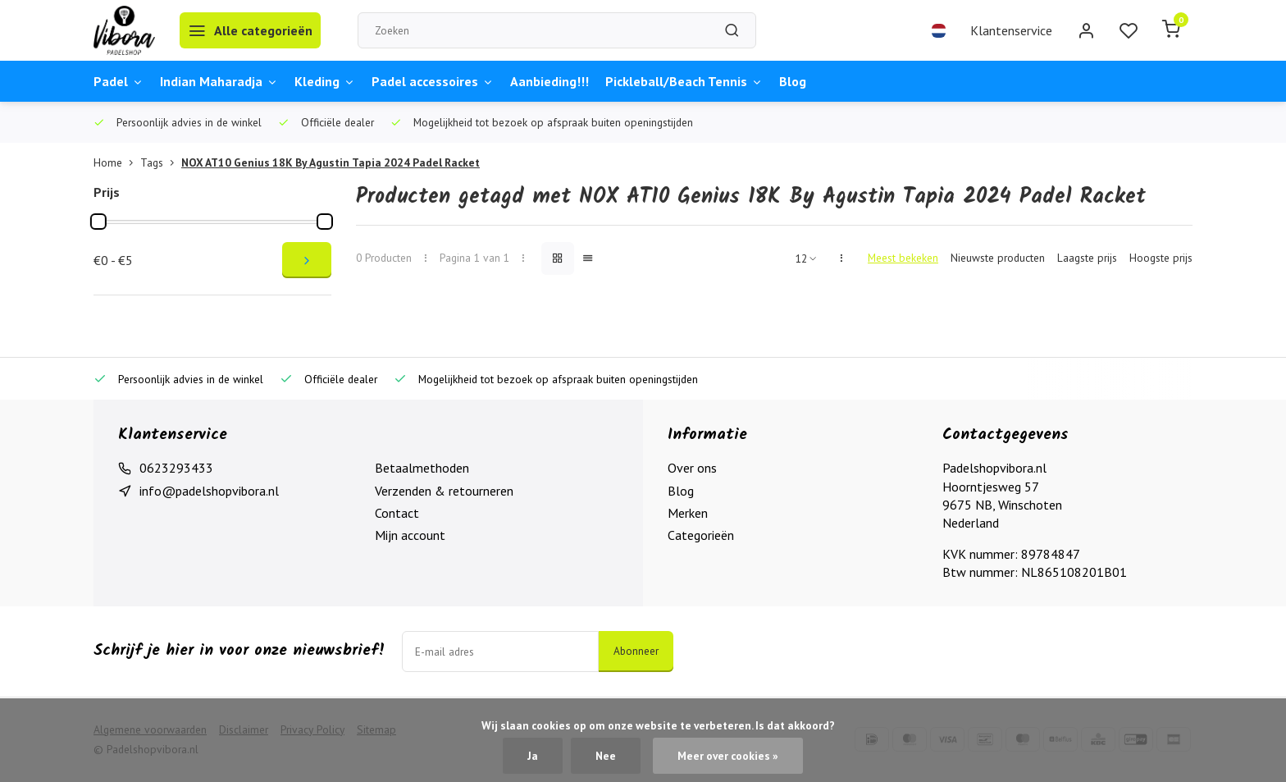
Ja (532, 755)
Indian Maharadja (219, 81)
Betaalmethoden (422, 468)
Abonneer (636, 650)
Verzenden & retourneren (444, 490)
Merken (688, 513)
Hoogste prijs (1161, 257)
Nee (605, 755)
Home (116, 162)
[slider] (98, 221)
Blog (792, 81)
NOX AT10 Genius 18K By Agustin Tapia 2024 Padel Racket (330, 162)
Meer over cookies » (727, 755)
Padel (118, 81)
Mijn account (410, 535)
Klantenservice (1011, 30)
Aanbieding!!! (549, 81)
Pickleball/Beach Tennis (684, 81)
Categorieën (701, 535)
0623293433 (176, 468)
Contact (397, 513)
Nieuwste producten (998, 257)
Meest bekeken (903, 257)
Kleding (324, 81)
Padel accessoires (433, 81)
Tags (160, 162)
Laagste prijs (1087, 257)
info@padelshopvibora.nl (209, 490)
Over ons (692, 468)
